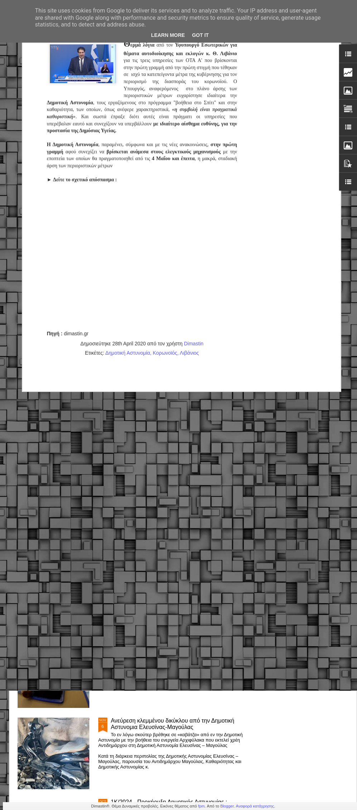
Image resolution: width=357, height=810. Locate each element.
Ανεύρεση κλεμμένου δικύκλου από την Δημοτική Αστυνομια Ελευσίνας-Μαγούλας (172, 724)
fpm (201, 806)
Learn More (168, 35)
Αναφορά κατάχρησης (255, 806)
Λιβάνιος (189, 268)
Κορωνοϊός (165, 268)
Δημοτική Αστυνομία (127, 268)
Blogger (227, 806)
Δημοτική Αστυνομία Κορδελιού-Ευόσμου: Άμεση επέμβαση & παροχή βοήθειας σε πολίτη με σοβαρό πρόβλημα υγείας (177, 564)
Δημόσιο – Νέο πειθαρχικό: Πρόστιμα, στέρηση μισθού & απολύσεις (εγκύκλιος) (170, 642)
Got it (200, 35)
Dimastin (193, 259)
